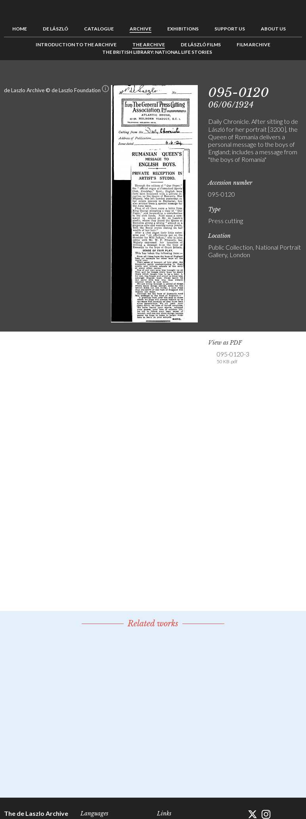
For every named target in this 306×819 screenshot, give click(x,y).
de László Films (201, 44)
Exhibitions (183, 29)
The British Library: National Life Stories (157, 52)
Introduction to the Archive (76, 44)
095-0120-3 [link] (233, 357)
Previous (271, 78)
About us (273, 29)
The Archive (148, 44)
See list (284, 78)
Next (296, 78)
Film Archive (253, 44)
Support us (229, 29)
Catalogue (99, 29)
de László (55, 29)
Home (19, 29)
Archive (140, 29)
